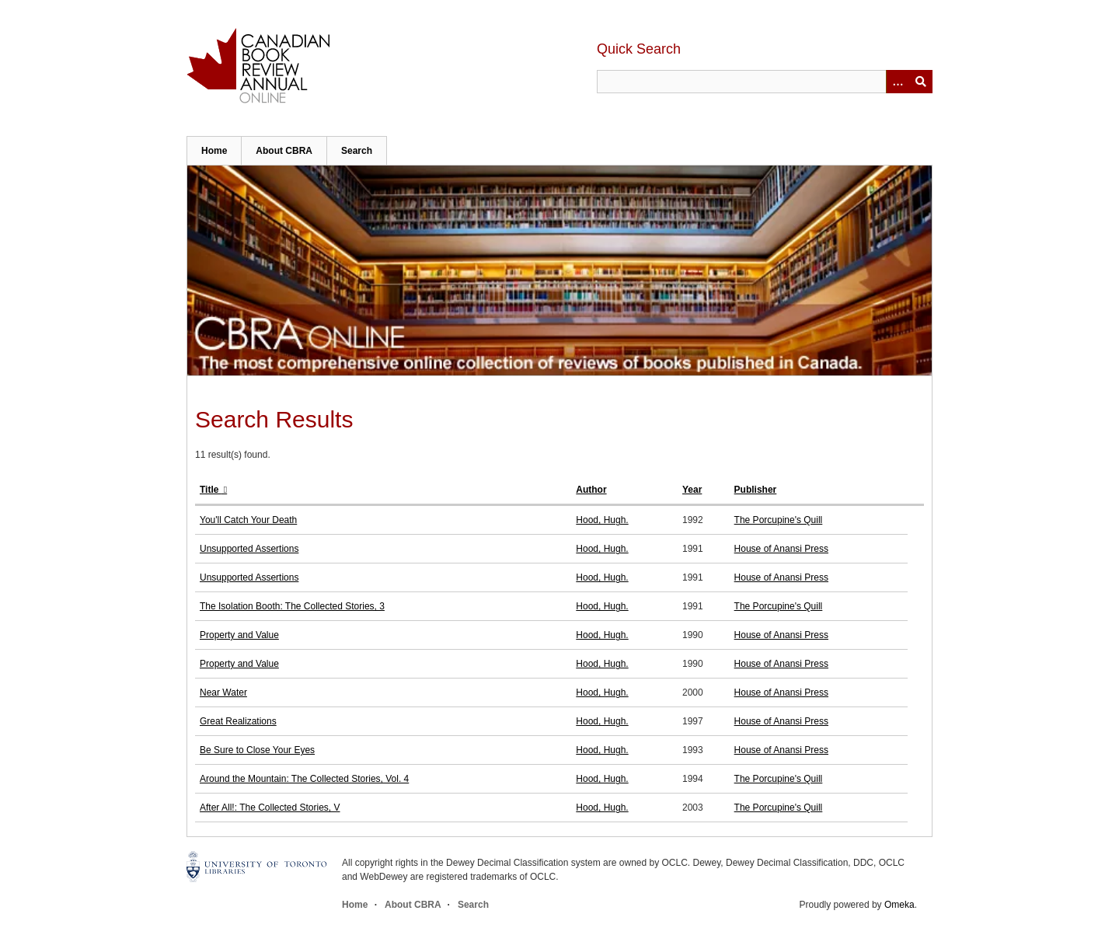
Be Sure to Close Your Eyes (257, 750)
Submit (920, 81)
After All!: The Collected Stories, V (270, 807)
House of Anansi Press (781, 548)
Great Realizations (238, 721)
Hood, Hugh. (602, 520)
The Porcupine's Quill (778, 520)
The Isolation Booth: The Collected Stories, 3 (292, 606)
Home (214, 150)
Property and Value (239, 635)
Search (356, 150)
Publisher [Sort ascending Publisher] (755, 489)
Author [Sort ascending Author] (591, 489)
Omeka (899, 904)
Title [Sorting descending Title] (210, 489)
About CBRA (284, 150)
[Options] (897, 81)
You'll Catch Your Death (248, 520)
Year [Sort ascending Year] (692, 489)
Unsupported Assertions (249, 548)
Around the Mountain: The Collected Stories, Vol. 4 (304, 778)
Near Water (223, 692)
